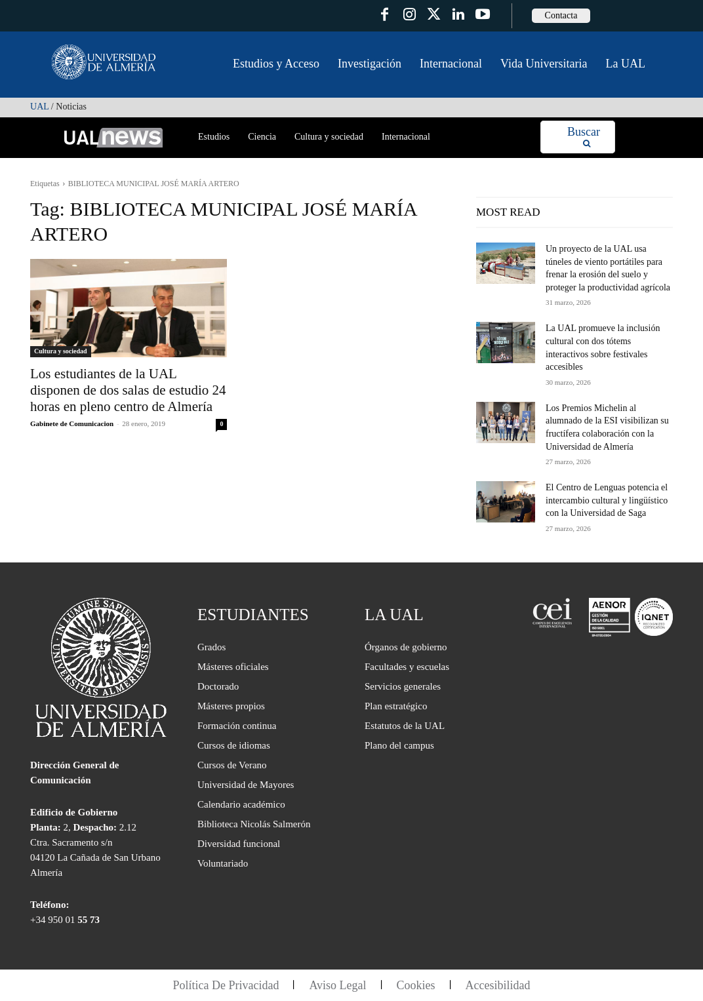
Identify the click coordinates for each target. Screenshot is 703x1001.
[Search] (583, 137)
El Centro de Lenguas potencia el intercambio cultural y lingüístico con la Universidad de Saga (607, 500)
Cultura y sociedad (60, 351)
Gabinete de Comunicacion (71, 423)
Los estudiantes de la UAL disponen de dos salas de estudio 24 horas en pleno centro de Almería (128, 390)
